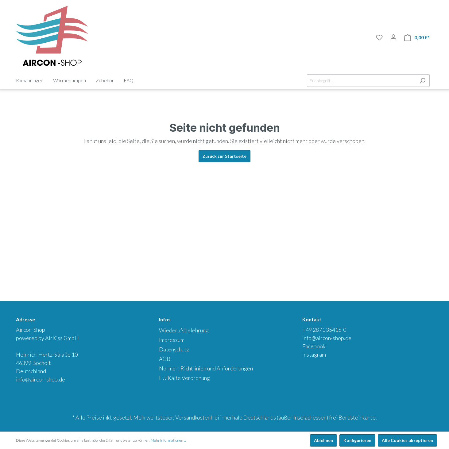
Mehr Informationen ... (168, 440)
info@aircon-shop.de (40, 379)
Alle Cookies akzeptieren (407, 440)
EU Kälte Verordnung (184, 377)
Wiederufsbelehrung (184, 330)
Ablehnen (323, 440)
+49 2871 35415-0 (324, 329)
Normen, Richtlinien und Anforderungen (206, 368)
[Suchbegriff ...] (361, 80)
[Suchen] (422, 80)
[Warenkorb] (417, 38)
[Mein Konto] (393, 37)
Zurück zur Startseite (224, 156)
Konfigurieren (357, 440)
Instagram (314, 354)
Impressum (171, 339)
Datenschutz (174, 349)
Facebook (313, 346)
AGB (164, 358)
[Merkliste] (379, 37)
